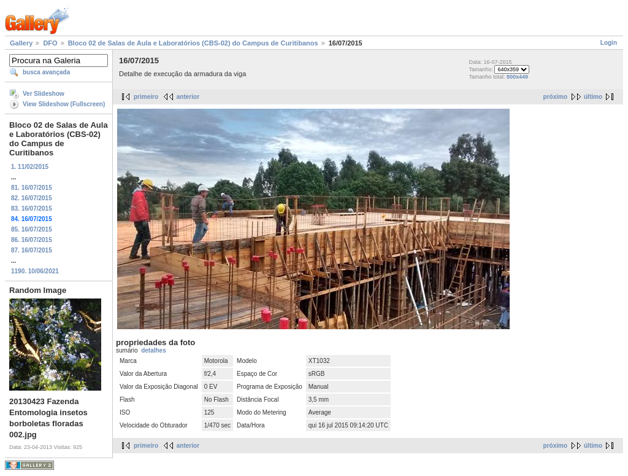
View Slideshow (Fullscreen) (64, 104)
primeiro (146, 96)
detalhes (153, 350)
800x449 (517, 77)
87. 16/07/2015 (31, 250)
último (593, 96)
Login (608, 42)
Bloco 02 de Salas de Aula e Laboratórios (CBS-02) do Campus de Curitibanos (193, 43)
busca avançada (46, 72)
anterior (188, 96)
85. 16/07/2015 (31, 229)
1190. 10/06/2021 (35, 271)
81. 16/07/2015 (31, 187)
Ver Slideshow (43, 93)
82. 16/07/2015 (31, 198)
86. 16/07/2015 (31, 239)
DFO (50, 43)
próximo (555, 96)
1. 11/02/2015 (29, 166)
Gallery (21, 43)
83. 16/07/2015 (31, 208)
